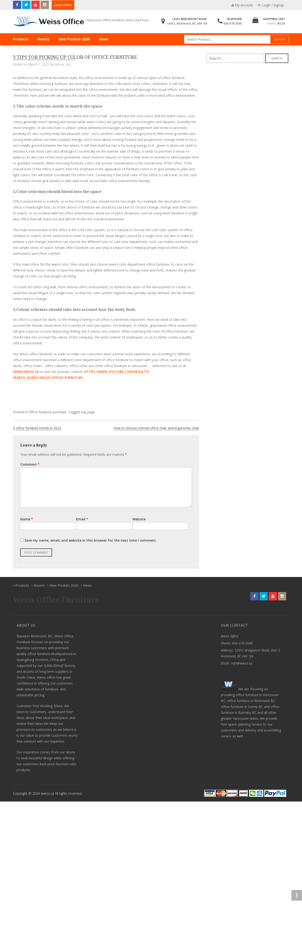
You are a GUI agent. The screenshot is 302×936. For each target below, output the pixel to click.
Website (139, 519)
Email (82, 519)
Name (26, 519)
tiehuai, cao (63, 64)
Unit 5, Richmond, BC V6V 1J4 (187, 23)
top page (88, 412)
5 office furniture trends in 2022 (37, 428)
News (104, 39)
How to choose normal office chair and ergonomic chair (156, 428)
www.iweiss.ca (26, 371)
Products (20, 39)
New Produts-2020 (74, 39)
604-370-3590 (232, 23)
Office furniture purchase (47, 412)
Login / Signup (271, 5)
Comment (30, 464)
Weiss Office (229, 636)
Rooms (43, 39)
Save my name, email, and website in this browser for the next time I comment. (90, 540)
